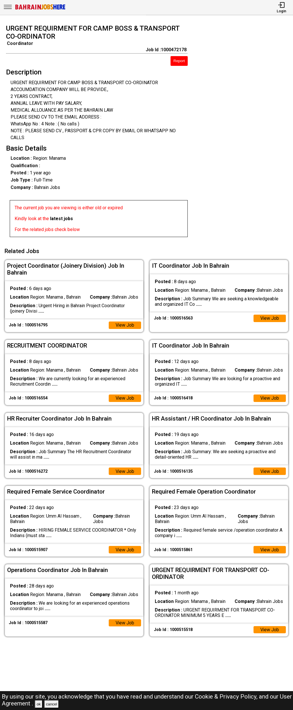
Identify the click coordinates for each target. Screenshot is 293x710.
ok (39, 704)
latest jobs (61, 218)
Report (179, 61)
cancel (51, 704)
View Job (124, 324)
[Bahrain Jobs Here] (40, 9)
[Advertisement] (244, 132)
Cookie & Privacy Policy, (227, 696)
